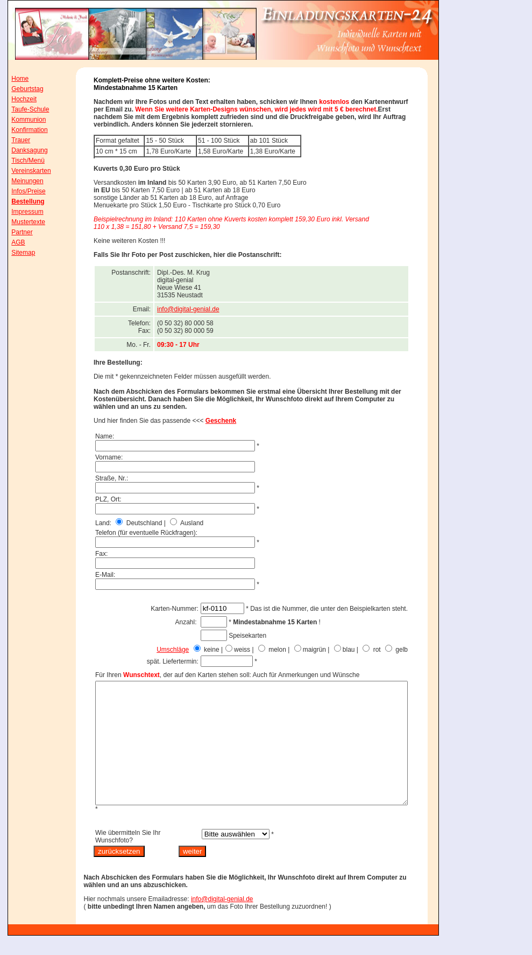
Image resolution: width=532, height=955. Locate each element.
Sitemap (16, 252)
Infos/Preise (21, 191)
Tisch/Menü (21, 160)
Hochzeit (17, 99)
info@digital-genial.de (212, 309)
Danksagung (22, 150)
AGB (11, 242)
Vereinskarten (24, 171)
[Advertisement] (489, 225)
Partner (14, 232)
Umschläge (197, 649)
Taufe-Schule (23, 109)
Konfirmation (22, 130)
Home (13, 78)
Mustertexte (21, 222)
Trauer (13, 140)
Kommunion (21, 119)
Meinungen (20, 181)
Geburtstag (20, 89)
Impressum (20, 211)
